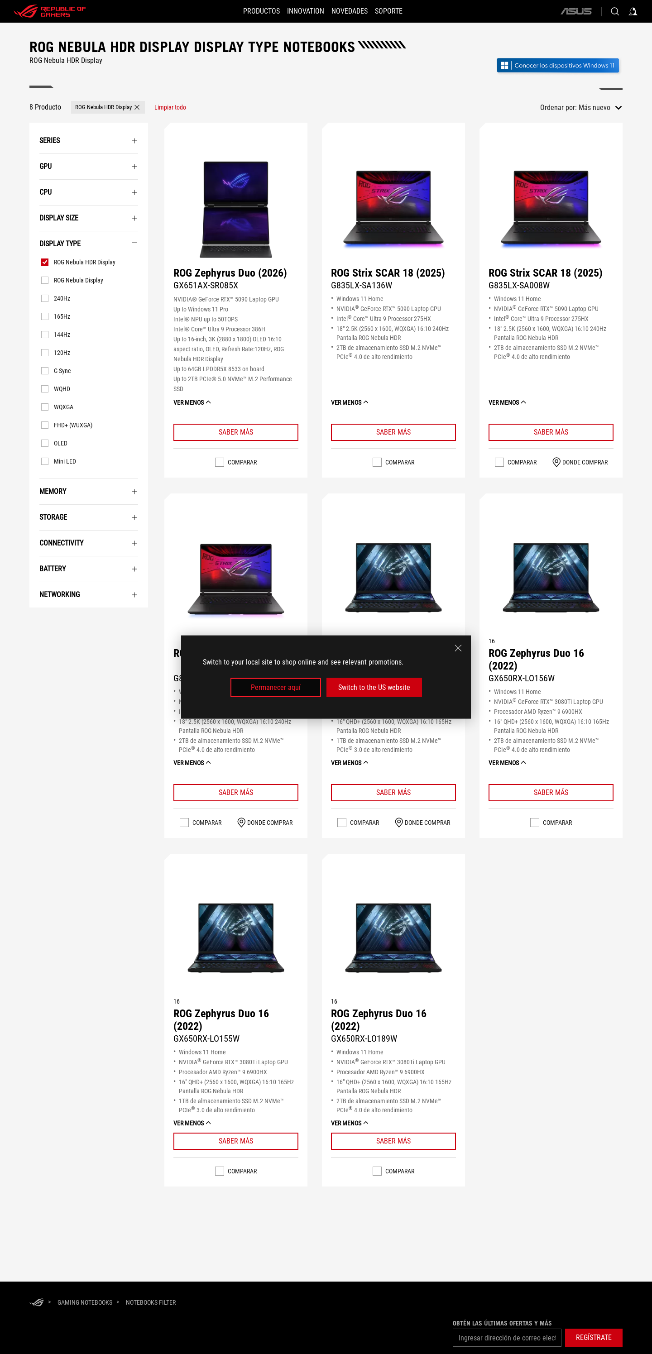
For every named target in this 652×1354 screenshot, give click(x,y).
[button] (253, 11)
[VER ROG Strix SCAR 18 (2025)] (393, 209)
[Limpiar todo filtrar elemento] (170, 107)
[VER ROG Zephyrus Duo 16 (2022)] (393, 580)
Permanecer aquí (276, 687)
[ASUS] (576, 11)
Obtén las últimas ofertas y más (502, 1323)
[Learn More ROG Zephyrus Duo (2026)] (235, 432)
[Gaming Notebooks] (85, 1302)
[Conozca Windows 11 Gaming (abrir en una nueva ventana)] (559, 66)
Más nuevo (594, 107)
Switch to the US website (374, 687)
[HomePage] (36, 1303)
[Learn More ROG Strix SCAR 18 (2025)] (393, 432)
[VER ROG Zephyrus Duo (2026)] (235, 209)
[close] (458, 647)
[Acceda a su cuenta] (633, 11)
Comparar (242, 462)
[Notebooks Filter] (151, 1302)
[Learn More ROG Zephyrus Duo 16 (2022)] (393, 793)
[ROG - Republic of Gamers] (50, 11)
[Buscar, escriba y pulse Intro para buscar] (614, 11)
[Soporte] (397, 11)
